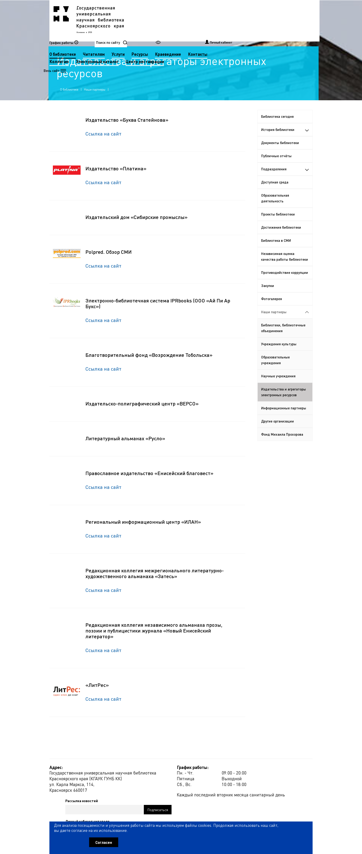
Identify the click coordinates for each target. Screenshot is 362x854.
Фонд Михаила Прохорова (282, 444)
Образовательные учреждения (275, 370)
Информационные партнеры (283, 418)
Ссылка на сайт (103, 143)
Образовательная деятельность (275, 208)
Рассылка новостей (223, 782)
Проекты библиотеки (278, 224)
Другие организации (277, 431)
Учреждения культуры (278, 354)
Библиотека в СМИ (276, 250)
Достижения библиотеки (281, 237)
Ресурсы (232, 20)
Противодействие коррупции (284, 282)
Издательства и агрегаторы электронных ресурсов (283, 402)
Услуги (210, 20)
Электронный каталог (215, 27)
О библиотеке (155, 20)
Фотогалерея (271, 308)
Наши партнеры (95, 95)
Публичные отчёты (276, 165)
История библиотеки (285, 139)
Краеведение (260, 20)
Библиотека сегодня (277, 126)
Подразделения (285, 179)
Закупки (267, 295)
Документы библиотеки (280, 152)
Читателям (186, 20)
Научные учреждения (278, 386)
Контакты (151, 27)
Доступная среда (274, 192)
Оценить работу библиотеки (290, 827)
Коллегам (177, 27)
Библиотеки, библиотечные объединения (283, 338)
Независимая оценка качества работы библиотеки (284, 266)
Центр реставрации (161, 35)
